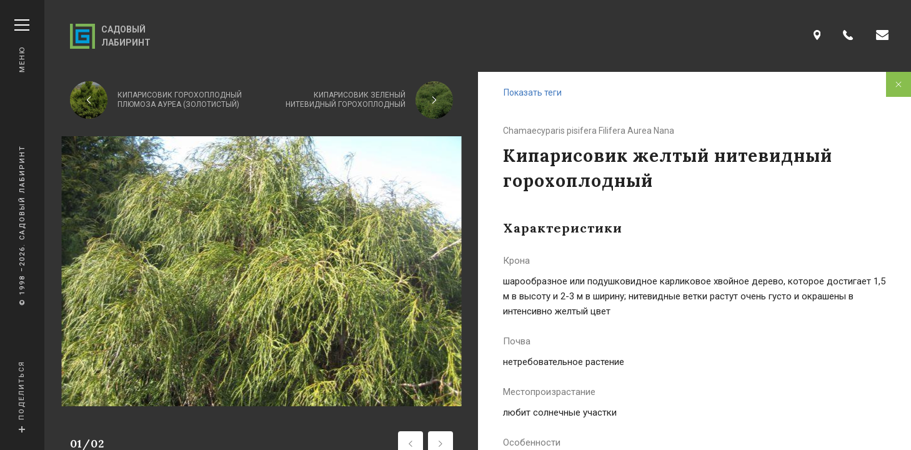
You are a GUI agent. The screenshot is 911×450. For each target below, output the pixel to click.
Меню (21, 45)
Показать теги (533, 93)
